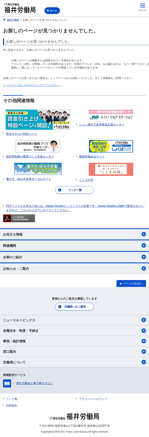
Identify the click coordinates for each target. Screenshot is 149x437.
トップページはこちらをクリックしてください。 (32, 85)
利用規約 (11, 405)
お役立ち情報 (74, 234)
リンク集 (11, 399)
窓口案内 (74, 351)
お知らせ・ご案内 (74, 268)
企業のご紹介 (74, 257)
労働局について (74, 362)
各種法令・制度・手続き (74, 330)
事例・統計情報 (74, 341)
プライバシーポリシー (93, 399)
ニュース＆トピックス (74, 320)
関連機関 (74, 245)
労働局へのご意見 (75, 306)
